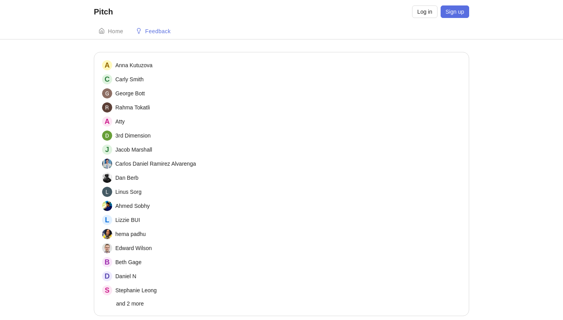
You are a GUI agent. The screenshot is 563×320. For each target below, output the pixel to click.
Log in (424, 12)
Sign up (455, 12)
